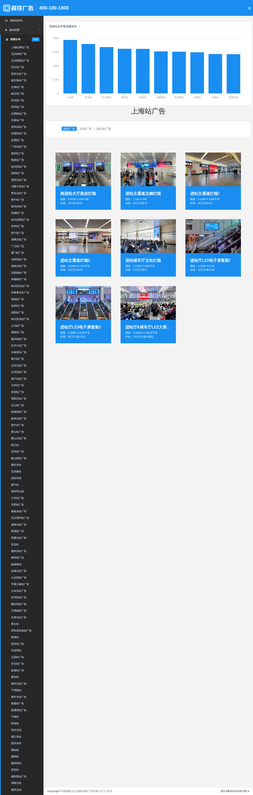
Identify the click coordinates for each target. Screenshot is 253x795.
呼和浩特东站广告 (21, 630)
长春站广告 (17, 120)
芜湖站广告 (17, 213)
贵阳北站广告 (18, 179)
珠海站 (15, 637)
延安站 (15, 769)
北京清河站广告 (20, 517)
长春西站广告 (18, 352)
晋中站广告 (17, 425)
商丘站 (15, 623)
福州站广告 (17, 153)
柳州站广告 (17, 557)
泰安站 (15, 676)
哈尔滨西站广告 (20, 219)
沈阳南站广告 (18, 272)
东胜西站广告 (18, 259)
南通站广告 (17, 703)
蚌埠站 (15, 723)
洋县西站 (16, 650)
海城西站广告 (18, 411)
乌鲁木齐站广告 (20, 186)
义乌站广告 (17, 325)
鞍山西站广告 (18, 458)
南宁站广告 (17, 199)
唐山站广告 (17, 431)
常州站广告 (17, 226)
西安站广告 (17, 643)
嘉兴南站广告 (18, 339)
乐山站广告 (17, 405)
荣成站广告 (17, 531)
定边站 (15, 544)
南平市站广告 (18, 696)
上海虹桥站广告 (20, 47)
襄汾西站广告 (18, 604)
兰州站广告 (17, 385)
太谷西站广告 (18, 577)
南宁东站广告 (18, 378)
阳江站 (15, 445)
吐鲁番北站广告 (20, 292)
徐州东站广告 (18, 206)
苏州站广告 (17, 100)
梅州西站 (16, 763)
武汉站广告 (17, 67)
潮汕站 (15, 750)
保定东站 (16, 478)
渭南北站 (16, 783)
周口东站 (16, 736)
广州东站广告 (18, 146)
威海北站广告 (18, 524)
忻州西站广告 (18, 597)
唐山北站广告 (18, 438)
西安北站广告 (18, 73)
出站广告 (86, 128)
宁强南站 (16, 690)
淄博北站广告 (18, 239)
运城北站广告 (18, 570)
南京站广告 (17, 93)
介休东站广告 (18, 590)
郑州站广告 (17, 106)
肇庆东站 (16, 464)
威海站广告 (17, 332)
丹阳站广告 (17, 504)
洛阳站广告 (17, 299)
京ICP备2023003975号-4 (234, 791)
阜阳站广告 (17, 392)
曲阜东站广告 (18, 418)
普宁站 (15, 484)
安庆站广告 (17, 451)
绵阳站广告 (17, 312)
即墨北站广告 (18, 537)
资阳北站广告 (18, 398)
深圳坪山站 (17, 491)
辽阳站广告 (17, 657)
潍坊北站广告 (18, 683)
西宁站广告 (17, 232)
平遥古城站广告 (20, 584)
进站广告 (69, 128)
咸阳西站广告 (18, 776)
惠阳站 (15, 756)
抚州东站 (16, 743)
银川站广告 (17, 358)
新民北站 (16, 789)
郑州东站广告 (18, 126)
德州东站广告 (18, 551)
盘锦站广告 (17, 670)
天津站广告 (17, 87)
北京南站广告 (18, 53)
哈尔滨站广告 (18, 166)
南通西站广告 (18, 710)
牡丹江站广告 (18, 345)
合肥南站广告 (18, 113)
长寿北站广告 (18, 617)
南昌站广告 (17, 159)
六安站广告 (17, 498)
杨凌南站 (16, 564)
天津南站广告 (18, 610)
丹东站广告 (17, 663)
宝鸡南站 (16, 471)
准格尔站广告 (18, 266)
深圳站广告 (17, 173)
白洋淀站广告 (18, 372)
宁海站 (15, 716)
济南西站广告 (18, 133)
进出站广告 (103, 128)
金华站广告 (17, 305)
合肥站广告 (17, 140)
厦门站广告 (17, 252)
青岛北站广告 (18, 193)
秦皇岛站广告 (18, 511)
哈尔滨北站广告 (20, 286)
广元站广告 (17, 246)
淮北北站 (16, 730)
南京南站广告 (18, 80)
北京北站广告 (18, 365)
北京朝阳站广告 (20, 60)
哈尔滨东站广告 (20, 319)
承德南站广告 (18, 279)
